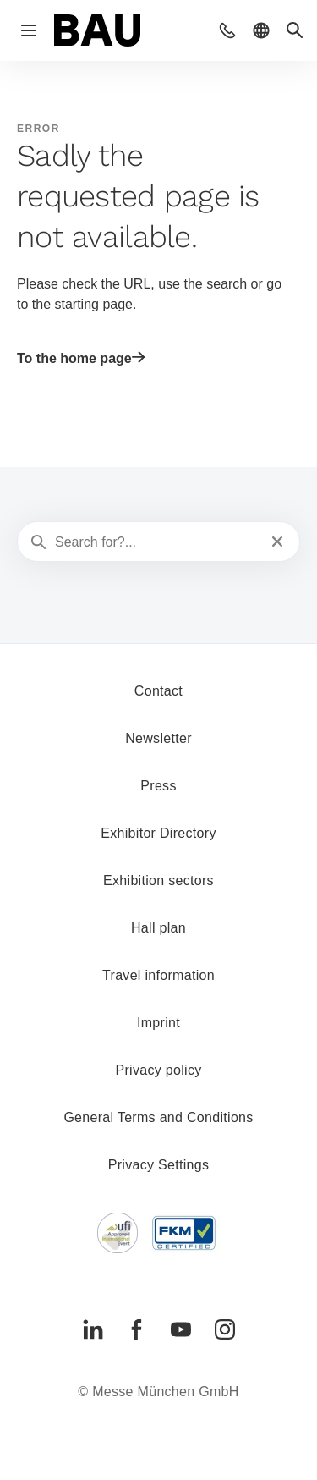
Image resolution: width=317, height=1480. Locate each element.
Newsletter (158, 738)
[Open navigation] (29, 30)
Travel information (158, 975)
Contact (158, 691)
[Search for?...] (157, 542)
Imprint (158, 1022)
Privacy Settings (159, 1165)
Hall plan (158, 928)
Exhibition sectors (158, 880)
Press (158, 786)
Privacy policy (158, 1070)
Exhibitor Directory (158, 833)
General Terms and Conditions (158, 1117)
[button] (227, 30)
